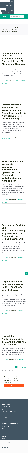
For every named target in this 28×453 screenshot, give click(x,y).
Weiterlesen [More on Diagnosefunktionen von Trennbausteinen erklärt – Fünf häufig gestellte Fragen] (4, 313)
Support (3, 428)
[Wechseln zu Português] (10, 13)
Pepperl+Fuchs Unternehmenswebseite (10, 423)
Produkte (4, 425)
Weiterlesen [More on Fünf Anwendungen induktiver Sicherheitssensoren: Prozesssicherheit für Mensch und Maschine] (4, 83)
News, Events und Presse (7, 431)
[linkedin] (6, 370)
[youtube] (2, 370)
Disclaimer (12, 442)
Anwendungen (18, 80)
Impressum (5, 442)
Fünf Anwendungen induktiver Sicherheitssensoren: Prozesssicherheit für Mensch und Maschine (13, 58)
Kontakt (3, 438)
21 (22, 367)
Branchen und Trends (6, 426)
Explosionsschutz (20, 310)
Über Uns (4, 434)
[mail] (13, 370)
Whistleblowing (5, 436)
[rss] (9, 370)
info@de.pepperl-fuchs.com (10, 411)
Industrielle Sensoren (6, 138)
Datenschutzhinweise (7, 445)
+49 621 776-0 (8, 413)
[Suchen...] (14, 391)
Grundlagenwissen (5, 311)
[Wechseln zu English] (11, 11)
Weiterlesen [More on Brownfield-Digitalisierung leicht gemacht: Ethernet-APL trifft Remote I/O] (4, 360)
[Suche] (3, 391)
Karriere (3, 430)
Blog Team (6, 80)
